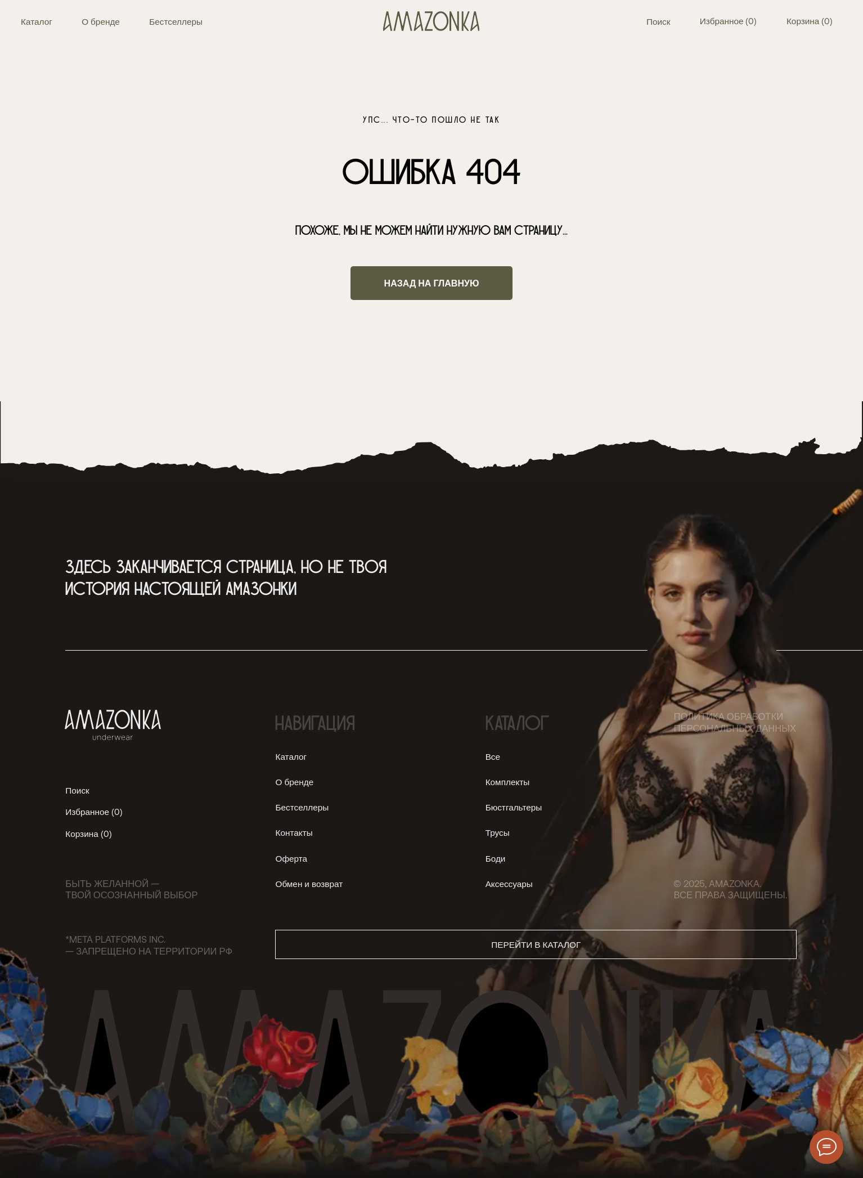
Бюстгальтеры (514, 807)
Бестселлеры (176, 21)
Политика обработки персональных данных (734, 721)
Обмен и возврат (309, 884)
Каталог (36, 21)
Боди (496, 858)
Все (493, 756)
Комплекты (508, 782)
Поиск (658, 21)
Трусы (498, 832)
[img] (431, 21)
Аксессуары (509, 884)
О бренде (101, 21)
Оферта (291, 858)
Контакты (293, 832)
